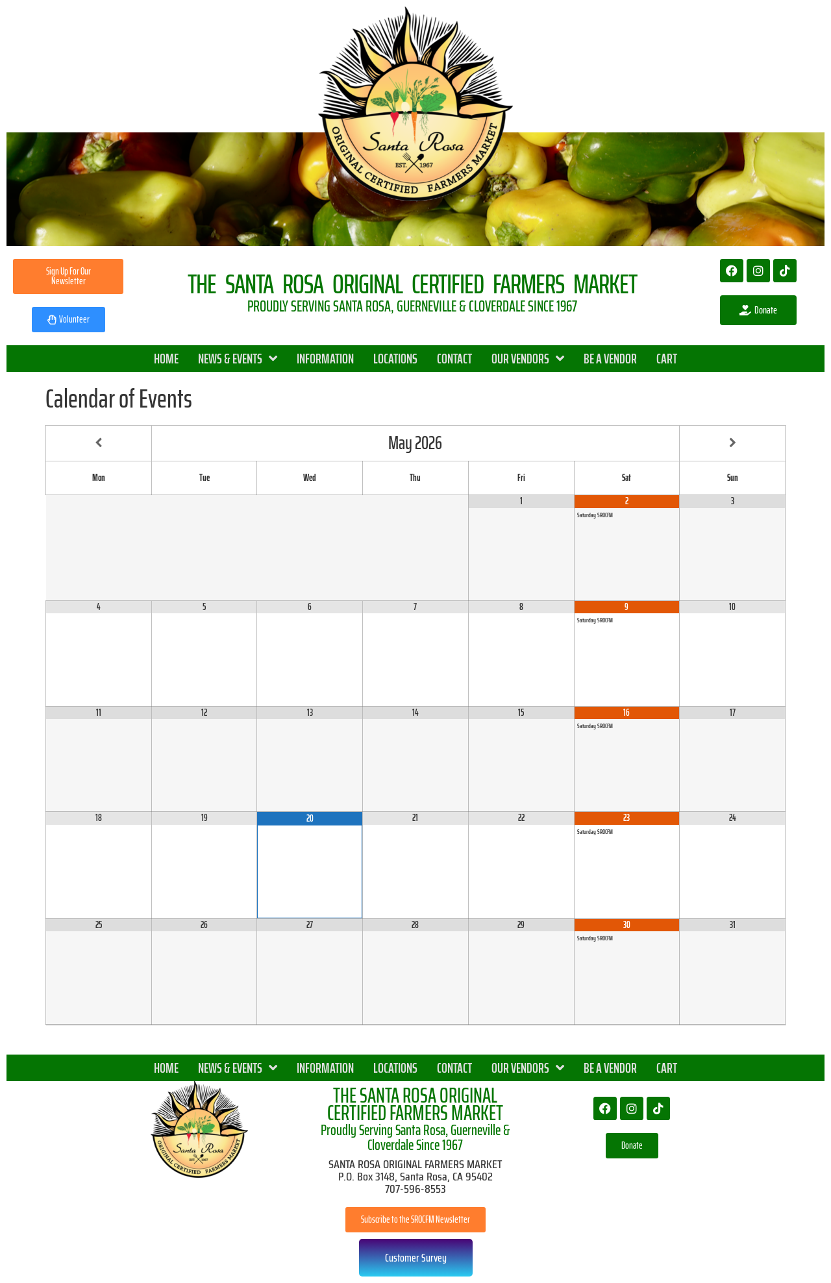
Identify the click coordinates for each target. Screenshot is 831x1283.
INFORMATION (325, 358)
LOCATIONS (395, 358)
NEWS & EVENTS (237, 358)
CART (666, 358)
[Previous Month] (98, 443)
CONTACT (454, 358)
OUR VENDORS (527, 358)
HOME (166, 358)
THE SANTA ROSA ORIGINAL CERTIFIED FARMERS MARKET (415, 1104)
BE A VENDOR (610, 358)
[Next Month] (732, 443)
